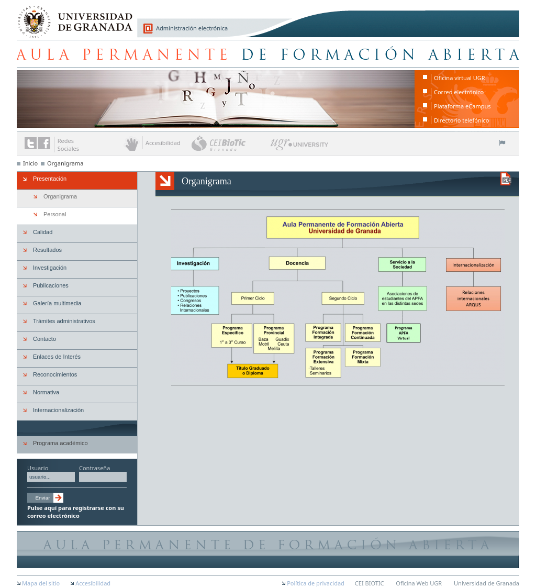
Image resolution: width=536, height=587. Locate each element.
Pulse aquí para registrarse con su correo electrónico (75, 511)
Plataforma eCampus (462, 106)
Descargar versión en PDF (505, 178)
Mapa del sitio (41, 583)
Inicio (30, 163)
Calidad (42, 232)
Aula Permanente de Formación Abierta (268, 53)
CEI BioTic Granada (230, 143)
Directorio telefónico (461, 120)
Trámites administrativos (64, 321)
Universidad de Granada (71, 16)
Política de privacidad (315, 583)
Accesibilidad (92, 583)
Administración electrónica (192, 28)
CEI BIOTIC (369, 583)
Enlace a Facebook (44, 143)
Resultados (47, 250)
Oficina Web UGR (419, 583)
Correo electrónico (459, 92)
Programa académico (60, 443)
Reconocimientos (55, 374)
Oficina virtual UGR (459, 78)
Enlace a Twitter (31, 143)
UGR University (300, 147)
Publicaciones (51, 285)
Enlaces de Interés (57, 356)
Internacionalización (58, 410)
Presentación (49, 178)
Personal (54, 214)
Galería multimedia (57, 303)
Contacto (44, 339)
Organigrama (65, 163)
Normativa (46, 392)
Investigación (49, 267)
